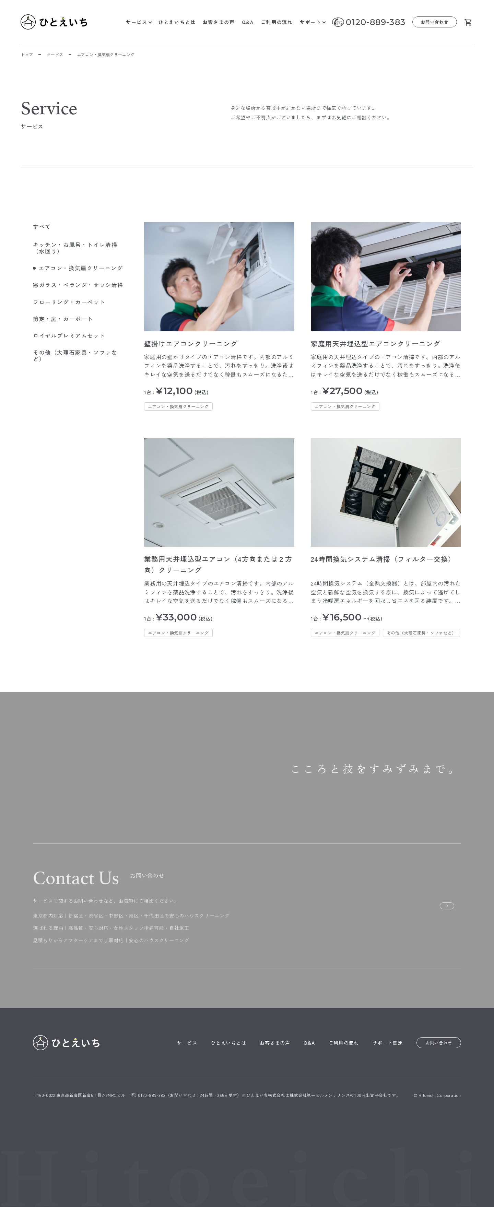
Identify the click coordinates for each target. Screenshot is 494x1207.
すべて (42, 226)
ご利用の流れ (277, 22)
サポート (310, 22)
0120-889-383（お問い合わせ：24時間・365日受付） (186, 1095)
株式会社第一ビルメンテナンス (320, 1095)
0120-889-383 (375, 22)
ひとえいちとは (177, 22)
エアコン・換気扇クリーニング (178, 406)
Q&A (248, 22)
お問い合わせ (435, 22)
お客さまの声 (219, 22)
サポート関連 (388, 1042)
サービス (137, 22)
